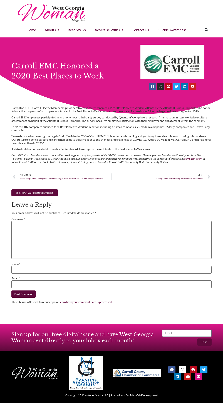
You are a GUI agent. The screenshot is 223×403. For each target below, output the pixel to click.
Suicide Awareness (172, 30)
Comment (18, 219)
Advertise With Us (109, 30)
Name (15, 264)
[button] (206, 30)
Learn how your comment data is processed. (85, 302)
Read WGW (77, 30)
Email (15, 278)
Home (31, 30)
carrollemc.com (193, 158)
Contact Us (140, 30)
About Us (51, 30)
